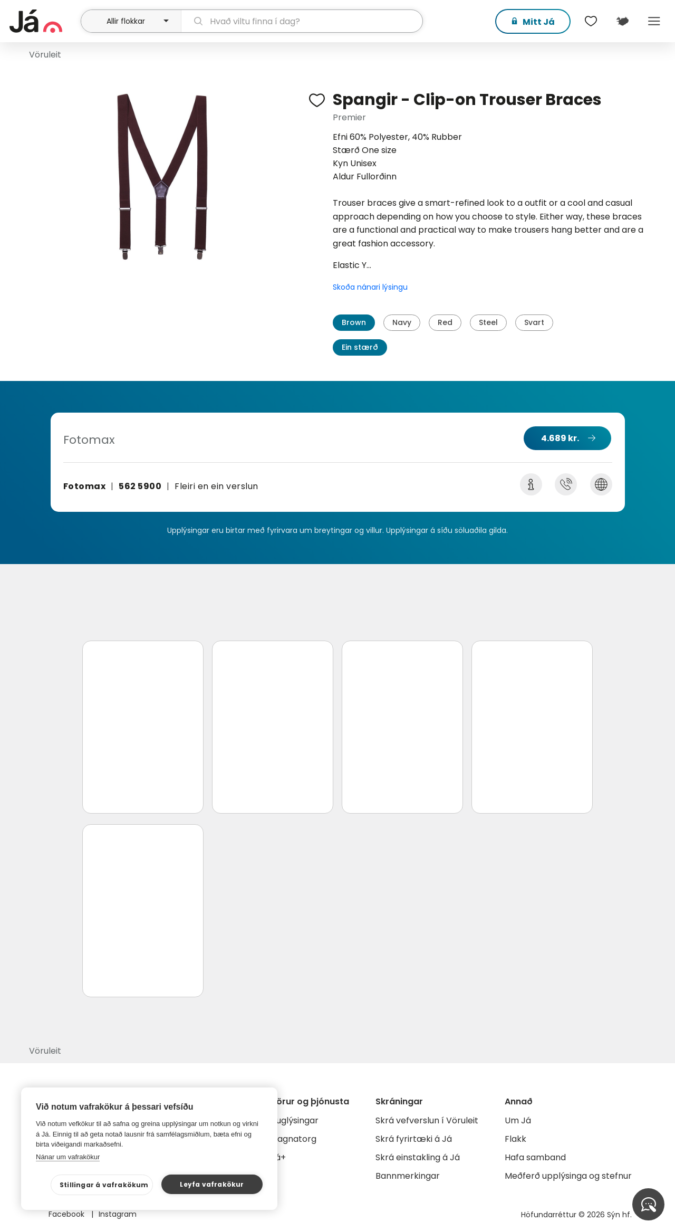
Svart (534, 322)
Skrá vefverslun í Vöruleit (426, 1120)
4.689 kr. (560, 438)
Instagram (118, 1214)
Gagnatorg (293, 1139)
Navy (401, 322)
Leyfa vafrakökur (212, 1184)
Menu (654, 21)
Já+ (278, 1157)
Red (445, 322)
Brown (354, 322)
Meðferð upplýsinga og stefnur (568, 1176)
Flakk (515, 1139)
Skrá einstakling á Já (417, 1157)
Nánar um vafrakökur (68, 1157)
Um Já (518, 1120)
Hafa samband (535, 1157)
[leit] (302, 21)
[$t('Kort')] (622, 21)
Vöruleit (45, 55)
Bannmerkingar (407, 1176)
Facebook (67, 1214)
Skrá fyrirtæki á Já (413, 1139)
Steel (488, 322)
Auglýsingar (295, 1120)
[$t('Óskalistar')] (590, 21)
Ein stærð (360, 347)
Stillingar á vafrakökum (104, 1184)
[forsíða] (43, 21)
